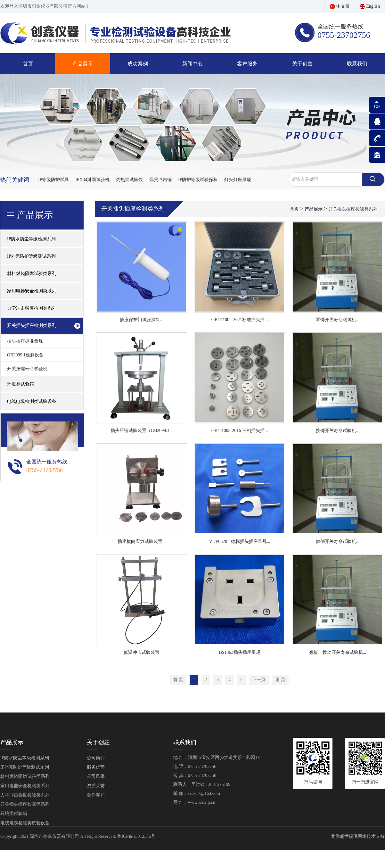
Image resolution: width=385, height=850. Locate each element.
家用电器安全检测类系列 (25, 785)
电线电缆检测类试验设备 (31, 401)
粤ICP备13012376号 (136, 836)
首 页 (178, 679)
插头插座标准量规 (25, 341)
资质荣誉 (96, 785)
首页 (28, 63)
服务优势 (96, 767)
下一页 (259, 679)
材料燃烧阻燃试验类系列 (25, 776)
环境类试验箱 (20, 384)
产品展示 (82, 63)
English (370, 6)
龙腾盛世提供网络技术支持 (358, 836)
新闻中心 (192, 63)
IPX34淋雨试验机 (92, 179)
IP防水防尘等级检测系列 (24, 757)
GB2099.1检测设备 (25, 355)
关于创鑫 (302, 63)
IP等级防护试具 (53, 179)
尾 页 (280, 679)
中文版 (340, 6)
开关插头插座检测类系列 (353, 209)
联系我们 (357, 63)
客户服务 (247, 63)
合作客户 (96, 795)
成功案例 (137, 63)
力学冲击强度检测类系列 (25, 795)
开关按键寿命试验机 (27, 368)
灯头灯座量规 (237, 179)
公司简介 (96, 757)
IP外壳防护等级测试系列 (24, 767)
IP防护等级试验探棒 (198, 179)
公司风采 (96, 776)
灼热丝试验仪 (129, 179)
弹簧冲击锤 (160, 179)
